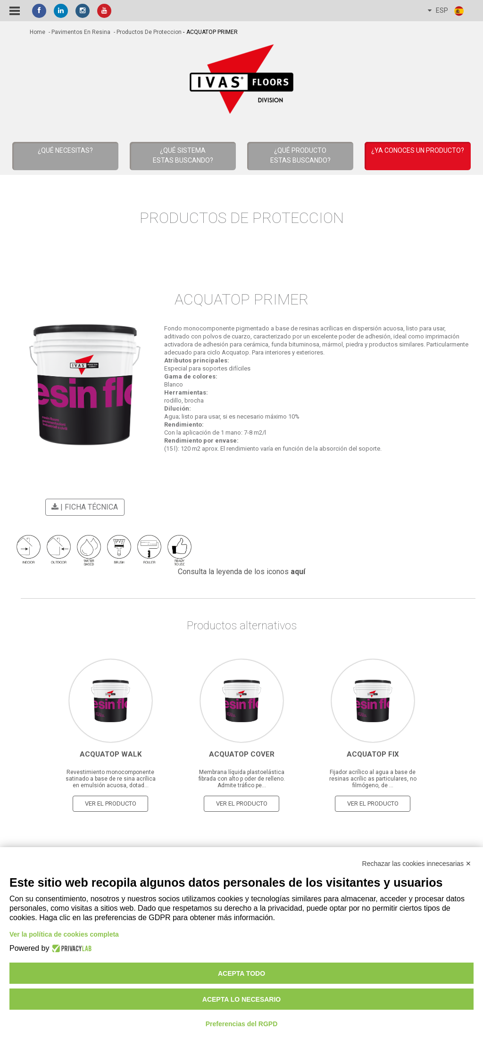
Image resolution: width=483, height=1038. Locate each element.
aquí (298, 570)
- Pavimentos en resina (78, 32)
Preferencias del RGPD (242, 1024)
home (37, 32)
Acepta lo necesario (241, 999)
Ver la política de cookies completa (64, 934)
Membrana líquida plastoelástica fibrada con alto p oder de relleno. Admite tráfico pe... (242, 777)
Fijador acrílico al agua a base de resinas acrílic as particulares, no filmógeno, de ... (372, 777)
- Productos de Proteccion (147, 32)
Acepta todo (241, 973)
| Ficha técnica (83, 507)
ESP (446, 11)
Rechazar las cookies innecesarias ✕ (416, 863)
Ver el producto (110, 802)
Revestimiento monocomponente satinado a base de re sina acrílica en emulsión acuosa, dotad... (111, 777)
